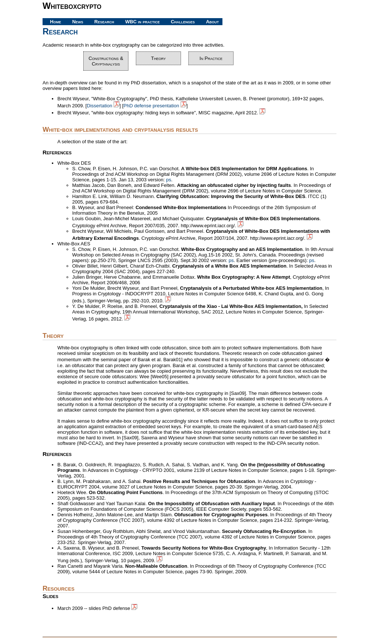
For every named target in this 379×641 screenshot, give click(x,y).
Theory (158, 58)
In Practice (210, 58)
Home (55, 21)
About (212, 21)
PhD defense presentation (155, 105)
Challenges (183, 21)
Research (104, 21)
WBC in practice (142, 21)
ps (168, 179)
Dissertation (103, 105)
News (77, 21)
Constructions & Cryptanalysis (105, 61)
